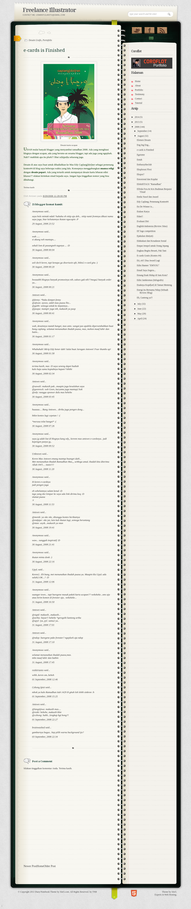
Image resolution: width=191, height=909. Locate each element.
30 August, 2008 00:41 (43, 313)
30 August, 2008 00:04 (43, 249)
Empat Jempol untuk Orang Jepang (153, 245)
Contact (151, 38)
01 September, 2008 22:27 (45, 719)
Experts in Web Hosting (165, 894)
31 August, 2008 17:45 (43, 662)
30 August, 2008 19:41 (43, 527)
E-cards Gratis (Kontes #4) (149, 255)
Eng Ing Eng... (143, 145)
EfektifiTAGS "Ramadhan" (149, 184)
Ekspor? (140, 174)
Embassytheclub (144, 164)
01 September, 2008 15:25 (45, 696)
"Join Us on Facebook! (149, 29)
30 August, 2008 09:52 (43, 445)
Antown (36, 294)
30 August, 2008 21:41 (43, 544)
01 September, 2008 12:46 (45, 679)
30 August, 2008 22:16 (43, 561)
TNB (94, 892)
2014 (137, 117)
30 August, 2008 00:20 (43, 266)
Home (40, 866)
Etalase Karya (143, 211)
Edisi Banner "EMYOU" (148, 265)
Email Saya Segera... (146, 270)
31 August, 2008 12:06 (43, 581)
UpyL (35, 569)
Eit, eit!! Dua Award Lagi (148, 260)
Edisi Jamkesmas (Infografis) (150, 280)
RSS (162, 29)
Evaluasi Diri (143, 221)
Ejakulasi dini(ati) (145, 236)
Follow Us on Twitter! (136, 29)
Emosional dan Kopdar (147, 179)
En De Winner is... (145, 206)
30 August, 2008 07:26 (43, 425)
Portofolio (47, 40)
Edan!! (140, 216)
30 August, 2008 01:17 (43, 336)
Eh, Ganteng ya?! (145, 297)
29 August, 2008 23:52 (43, 223)
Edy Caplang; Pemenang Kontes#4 (153, 201)
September (142, 131)
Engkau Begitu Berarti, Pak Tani (151, 250)
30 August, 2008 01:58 (43, 353)
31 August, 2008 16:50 (43, 601)
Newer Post (30, 866)
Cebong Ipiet (38, 687)
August (141, 136)
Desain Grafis (35, 40)
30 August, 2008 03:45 (43, 396)
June (139, 308)
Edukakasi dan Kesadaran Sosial (151, 241)
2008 (137, 127)
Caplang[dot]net (87, 164)
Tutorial (138, 103)
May (139, 313)
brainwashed (38, 727)
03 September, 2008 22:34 (45, 736)
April (140, 318)
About (138, 85)
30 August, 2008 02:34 (43, 373)
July (139, 303)
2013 (137, 122)
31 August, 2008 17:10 (43, 642)
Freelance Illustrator (49, 10)
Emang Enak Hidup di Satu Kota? (152, 275)
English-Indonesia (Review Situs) (152, 226)
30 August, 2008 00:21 (43, 287)
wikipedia (64, 157)
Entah (139, 159)
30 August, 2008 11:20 (43, 469)
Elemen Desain (144, 140)
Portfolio (139, 90)
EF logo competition (146, 231)
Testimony (140, 94)
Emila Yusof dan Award (147, 196)
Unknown (37, 453)
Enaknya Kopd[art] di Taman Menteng (154, 285)
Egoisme (141, 154)
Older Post (50, 866)
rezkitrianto (37, 670)
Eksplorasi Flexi (144, 169)
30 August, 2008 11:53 (43, 504)
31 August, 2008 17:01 (43, 624)
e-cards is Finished (145, 150)
